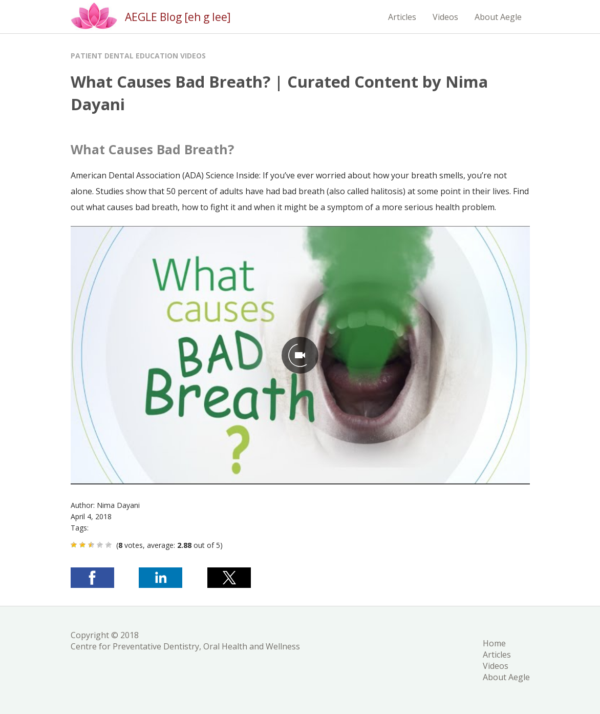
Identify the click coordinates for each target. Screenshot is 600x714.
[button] (92, 577)
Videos (445, 17)
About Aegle (498, 17)
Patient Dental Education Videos (138, 55)
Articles (402, 17)
